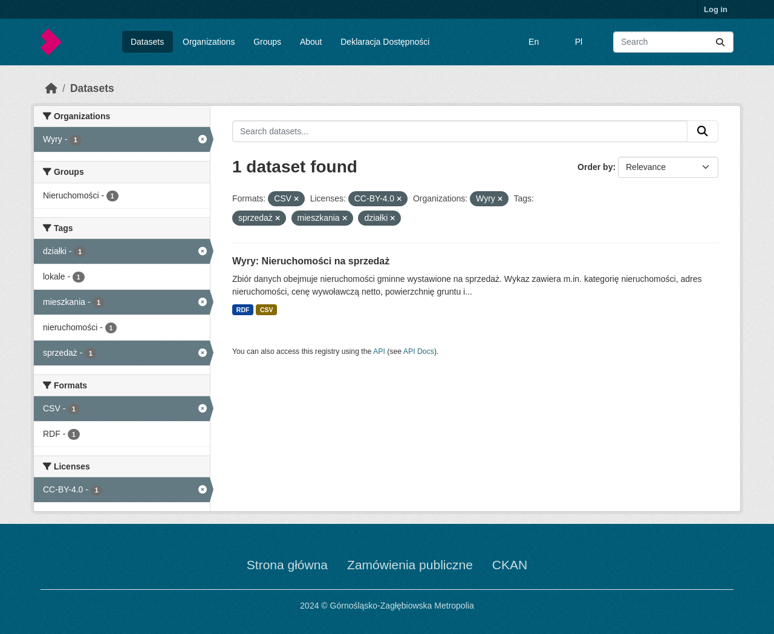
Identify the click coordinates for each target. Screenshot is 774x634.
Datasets (147, 42)
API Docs (418, 351)
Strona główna (287, 565)
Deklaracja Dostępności (384, 42)
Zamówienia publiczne (410, 565)
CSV (266, 309)
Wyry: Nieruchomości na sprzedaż (310, 261)
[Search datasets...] (673, 42)
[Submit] (720, 42)
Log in (715, 9)
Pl (578, 42)
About (311, 42)
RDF (243, 309)
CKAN (509, 565)
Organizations (209, 42)
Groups (267, 42)
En (533, 42)
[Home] (51, 88)
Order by (595, 167)
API (379, 351)
